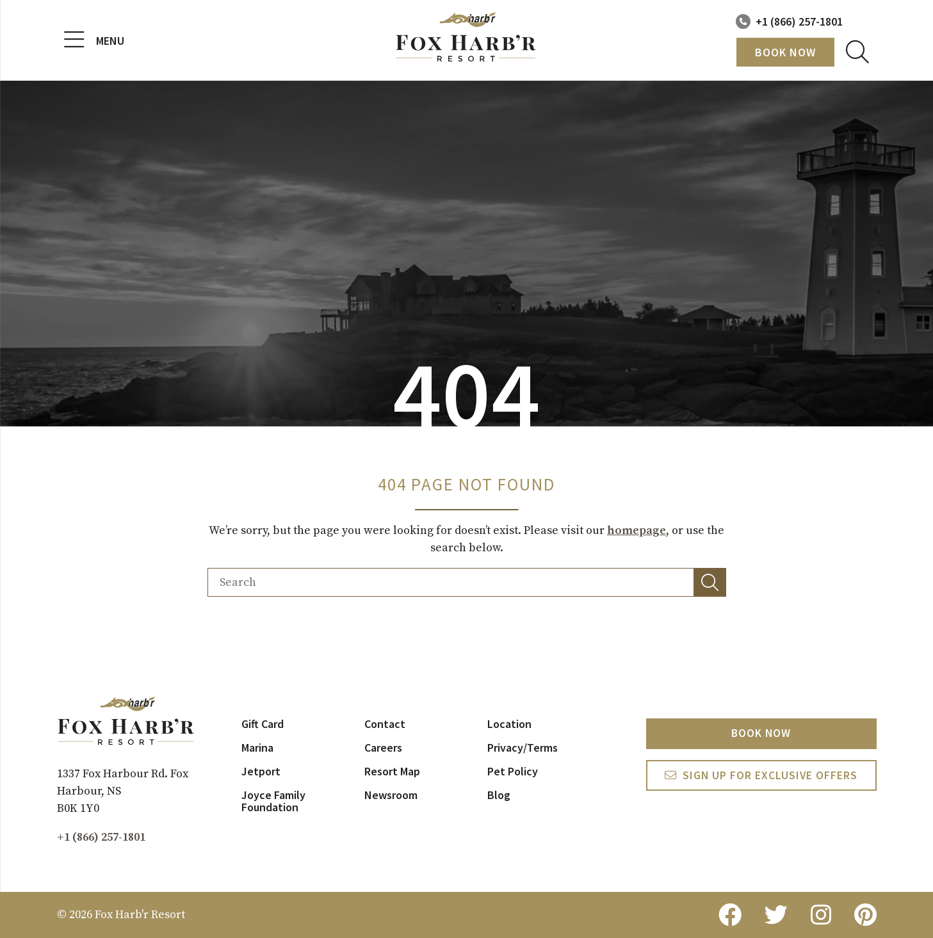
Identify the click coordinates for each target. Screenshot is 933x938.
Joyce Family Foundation (273, 801)
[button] (710, 582)
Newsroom (391, 795)
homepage (636, 530)
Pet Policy (512, 771)
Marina (257, 747)
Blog (498, 795)
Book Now (785, 52)
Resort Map (392, 771)
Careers (383, 747)
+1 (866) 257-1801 (799, 21)
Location (509, 723)
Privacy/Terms (522, 747)
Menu (94, 40)
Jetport (260, 771)
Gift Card (262, 723)
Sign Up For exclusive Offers (770, 777)
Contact (384, 723)
